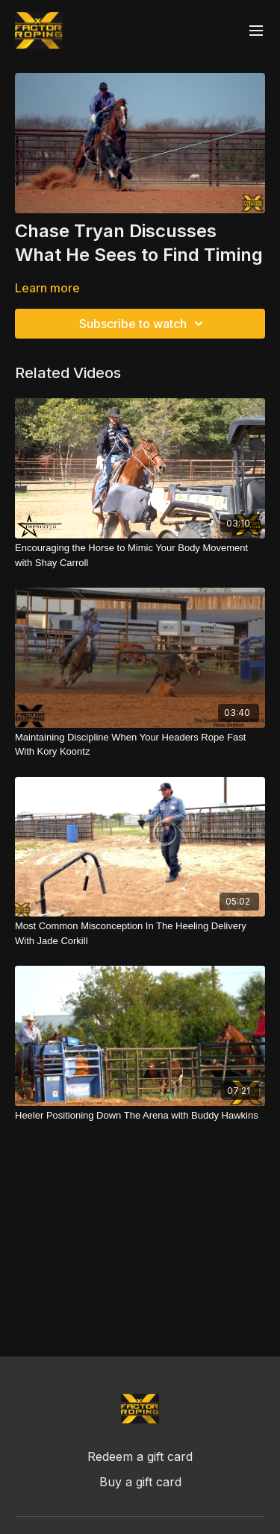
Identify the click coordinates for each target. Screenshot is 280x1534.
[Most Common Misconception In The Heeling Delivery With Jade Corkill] (140, 933)
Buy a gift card (140, 1481)
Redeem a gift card (140, 1456)
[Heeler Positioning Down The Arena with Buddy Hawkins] (140, 1115)
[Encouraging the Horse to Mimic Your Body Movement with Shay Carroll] (140, 555)
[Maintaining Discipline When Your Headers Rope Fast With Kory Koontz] (140, 744)
